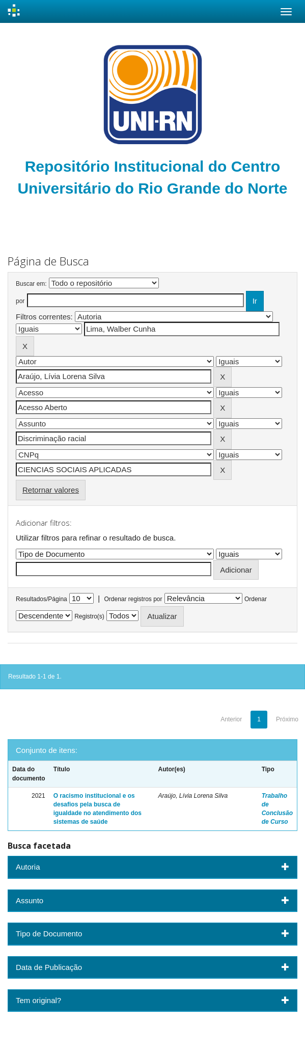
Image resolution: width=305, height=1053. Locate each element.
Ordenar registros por (133, 599)
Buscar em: (31, 283)
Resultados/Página (41, 599)
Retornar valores (50, 489)
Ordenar (255, 599)
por (20, 301)
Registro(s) (89, 616)
